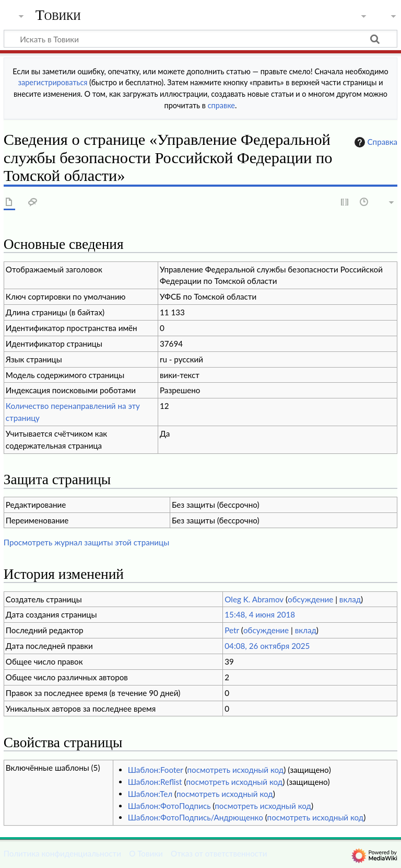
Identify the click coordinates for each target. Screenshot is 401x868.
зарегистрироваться (53, 82)
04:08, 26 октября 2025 (267, 645)
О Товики (146, 853)
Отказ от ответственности (219, 853)
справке (221, 105)
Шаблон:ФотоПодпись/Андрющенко (195, 817)
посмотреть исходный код (235, 769)
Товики (58, 15)
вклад (350, 599)
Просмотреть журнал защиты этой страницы (86, 542)
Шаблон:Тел (150, 793)
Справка (375, 142)
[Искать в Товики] (200, 38)
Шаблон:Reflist (155, 781)
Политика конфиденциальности (62, 853)
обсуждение (310, 599)
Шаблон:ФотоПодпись (169, 805)
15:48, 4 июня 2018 (260, 614)
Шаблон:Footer (155, 769)
